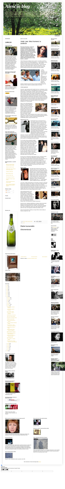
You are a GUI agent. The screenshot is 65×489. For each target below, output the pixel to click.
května (8, 343)
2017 (7, 286)
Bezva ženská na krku (9, 173)
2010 (7, 296)
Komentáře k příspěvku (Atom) (32, 258)
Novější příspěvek (23, 256)
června (8, 305)
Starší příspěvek (44, 256)
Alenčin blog (17, 6)
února (8, 347)
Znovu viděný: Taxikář (10, 311)
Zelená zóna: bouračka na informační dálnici (11, 335)
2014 (7, 290)
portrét (24, 222)
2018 (7, 285)
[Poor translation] (7, 470)
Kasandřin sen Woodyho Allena (12, 317)
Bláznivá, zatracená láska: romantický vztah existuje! (10, 165)
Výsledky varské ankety (10, 319)
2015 (7, 289)
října (8, 300)
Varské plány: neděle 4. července (10, 313)
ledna (8, 349)
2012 (7, 293)
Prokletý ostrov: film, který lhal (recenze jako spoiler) (10, 169)
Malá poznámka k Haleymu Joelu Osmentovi (11, 333)
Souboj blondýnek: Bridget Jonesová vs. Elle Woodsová (12, 341)
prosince (8, 297)
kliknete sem (55, 227)
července (8, 304)
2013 (7, 292)
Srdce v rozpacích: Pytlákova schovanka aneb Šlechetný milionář (10, 185)
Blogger (39, 461)
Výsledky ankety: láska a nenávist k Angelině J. (11, 330)
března (8, 346)
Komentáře (8, 192)
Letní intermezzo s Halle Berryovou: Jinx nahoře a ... (11, 325)
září (7, 301)
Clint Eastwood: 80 (10, 337)
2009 (7, 350)
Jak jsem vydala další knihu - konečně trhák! (10, 182)
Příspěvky (8, 190)
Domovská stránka (34, 256)
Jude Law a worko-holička (11, 316)
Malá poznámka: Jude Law (11, 331)
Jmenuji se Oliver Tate (9, 175)
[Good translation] (3, 470)
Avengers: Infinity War (9, 171)
